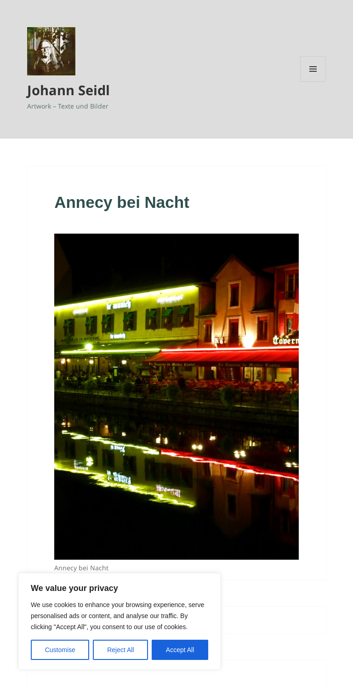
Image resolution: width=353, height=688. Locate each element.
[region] (119, 621)
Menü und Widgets (313, 81)
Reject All (120, 650)
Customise (60, 650)
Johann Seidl (68, 90)
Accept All (180, 650)
